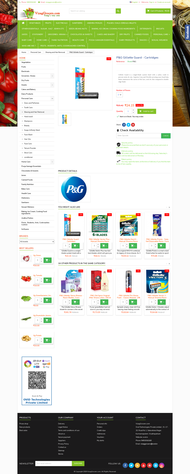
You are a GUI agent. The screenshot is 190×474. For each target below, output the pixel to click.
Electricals (61, 23)
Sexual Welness (160, 40)
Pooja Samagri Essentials (101, 40)
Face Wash (28, 135)
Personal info (102, 424)
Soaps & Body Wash (32, 130)
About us (61, 434)
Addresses (101, 434)
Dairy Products (127, 40)
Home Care (42, 40)
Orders (99, 427)
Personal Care (160, 34)
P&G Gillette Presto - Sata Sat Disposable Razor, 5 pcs (157, 240)
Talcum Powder (30, 148)
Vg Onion (37, 255)
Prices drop (23, 424)
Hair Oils (27, 139)
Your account (105, 417)
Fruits (48, 23)
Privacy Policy (63, 444)
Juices (24, 34)
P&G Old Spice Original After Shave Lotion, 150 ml (100, 296)
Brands (23, 236)
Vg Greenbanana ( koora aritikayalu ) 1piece (43, 295)
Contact (141, 417)
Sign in (151, 2)
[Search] (95, 11)
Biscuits (160, 29)
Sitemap (61, 450)
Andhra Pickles (94, 23)
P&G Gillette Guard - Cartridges (71, 240)
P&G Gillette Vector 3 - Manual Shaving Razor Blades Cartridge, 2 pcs (157, 297)
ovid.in (145, 437)
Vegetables (34, 23)
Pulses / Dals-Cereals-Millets (121, 23)
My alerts (100, 440)
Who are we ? (29, 46)
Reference (120, 61)
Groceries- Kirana (57, 34)
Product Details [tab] (67, 171)
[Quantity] (37, 260)
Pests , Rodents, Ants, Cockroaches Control (62, 46)
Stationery (37, 34)
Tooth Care (28, 107)
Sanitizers (77, 23)
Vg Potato (37, 336)
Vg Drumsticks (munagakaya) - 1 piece (43, 315)
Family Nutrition (59, 40)
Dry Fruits (125, 34)
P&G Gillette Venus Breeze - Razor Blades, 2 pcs (71, 296)
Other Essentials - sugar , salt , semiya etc (43, 29)
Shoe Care (28, 153)
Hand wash (28, 116)
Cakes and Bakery (106, 34)
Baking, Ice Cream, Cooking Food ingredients (113, 29)
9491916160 (31, 2)
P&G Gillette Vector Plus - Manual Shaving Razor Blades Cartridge (100, 241)
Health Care (78, 40)
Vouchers (100, 437)
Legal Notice (63, 427)
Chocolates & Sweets (81, 34)
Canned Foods (142, 34)
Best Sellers (26, 248)
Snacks (143, 40)
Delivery (61, 424)
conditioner (28, 157)
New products (24, 427)
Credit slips (101, 430)
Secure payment (64, 437)
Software (25, 229)
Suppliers (62, 440)
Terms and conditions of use (68, 430)
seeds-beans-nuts (78, 29)
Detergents (145, 29)
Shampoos (28, 121)
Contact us (62, 447)
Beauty (26, 126)
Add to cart (146, 111)
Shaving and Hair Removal (34, 112)
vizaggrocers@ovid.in (54, 2)
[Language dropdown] (135, 2)
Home (22, 58)
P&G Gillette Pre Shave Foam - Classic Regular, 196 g (128, 297)
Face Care (28, 144)
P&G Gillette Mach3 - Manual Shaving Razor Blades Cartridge (128, 241)
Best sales (23, 430)
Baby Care (27, 40)
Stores (60, 454)
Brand (130, 61)
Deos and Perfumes (31, 103)
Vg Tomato (37, 275)
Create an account (163, 2)
